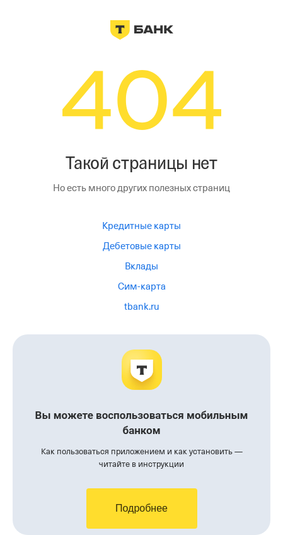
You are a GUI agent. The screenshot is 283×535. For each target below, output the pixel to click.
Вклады (141, 266)
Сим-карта (142, 286)
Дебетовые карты (142, 246)
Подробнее (141, 508)
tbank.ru (141, 307)
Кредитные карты (141, 226)
